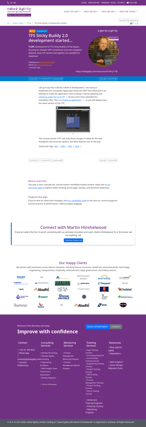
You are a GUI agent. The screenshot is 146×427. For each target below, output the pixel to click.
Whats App (23, 353)
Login (84, 3)
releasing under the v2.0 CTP (53, 97)
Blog (113, 3)
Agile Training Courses (92, 351)
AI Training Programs (95, 355)
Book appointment (97, 326)
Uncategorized (42, 31)
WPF (64, 146)
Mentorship (93, 3)
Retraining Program (91, 411)
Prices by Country (94, 406)
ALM (78, 146)
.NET (57, 146)
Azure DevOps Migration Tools (115, 367)
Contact (121, 3)
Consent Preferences (22, 364)
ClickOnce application (73, 100)
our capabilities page (77, 200)
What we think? (128, 11)
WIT (71, 146)
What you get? (71, 11)
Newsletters (114, 353)
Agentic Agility (18, 23)
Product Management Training (94, 381)
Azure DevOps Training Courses (92, 359)
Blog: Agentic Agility (115, 349)
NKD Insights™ (115, 362)
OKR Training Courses (91, 375)
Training (105, 3)
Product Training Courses (93, 386)
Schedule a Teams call (73, 240)
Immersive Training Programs (94, 401)
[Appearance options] (133, 20)
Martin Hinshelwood (44, 65)
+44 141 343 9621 (26, 349)
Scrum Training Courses (92, 392)
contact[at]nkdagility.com (26, 358)
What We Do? (90, 11)
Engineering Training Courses (95, 365)
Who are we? (108, 11)
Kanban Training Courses (93, 370)
